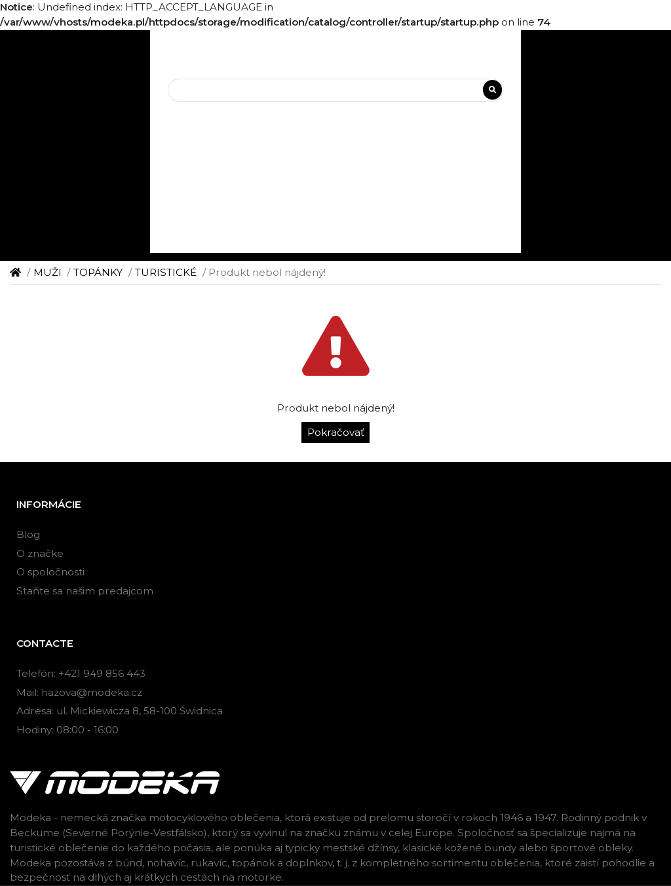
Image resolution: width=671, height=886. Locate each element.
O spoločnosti (50, 572)
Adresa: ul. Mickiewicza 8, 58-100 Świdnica (119, 710)
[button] (336, 133)
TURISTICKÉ (166, 272)
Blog (28, 534)
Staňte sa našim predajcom (84, 591)
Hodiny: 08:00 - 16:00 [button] (67, 729)
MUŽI (47, 272)
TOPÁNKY (98, 272)
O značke (40, 553)
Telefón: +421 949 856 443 (80, 673)
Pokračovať (335, 432)
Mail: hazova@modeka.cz (79, 692)
